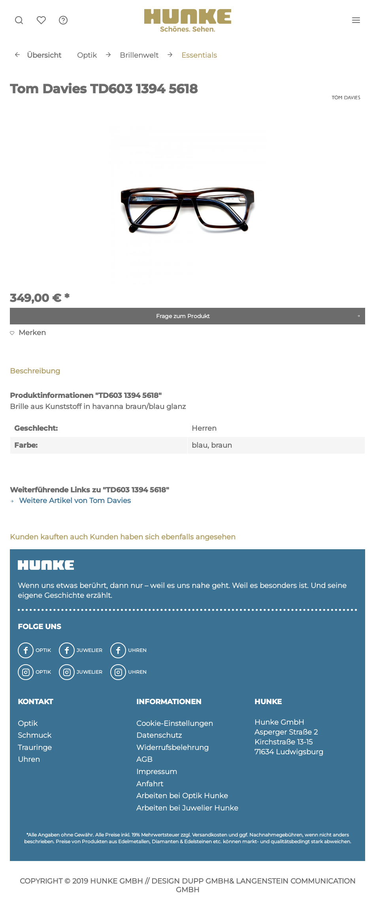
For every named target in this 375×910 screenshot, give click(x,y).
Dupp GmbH (205, 881)
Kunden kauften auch (49, 537)
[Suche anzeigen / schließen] (19, 20)
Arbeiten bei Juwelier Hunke (187, 808)
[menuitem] (63, 20)
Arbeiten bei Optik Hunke (182, 795)
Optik (28, 723)
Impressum (156, 771)
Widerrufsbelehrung (172, 747)
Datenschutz (159, 735)
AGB (144, 759)
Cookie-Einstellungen (174, 723)
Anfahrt (149, 784)
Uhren (29, 759)
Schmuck (34, 735)
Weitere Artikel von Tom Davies (70, 500)
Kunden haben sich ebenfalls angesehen (163, 537)
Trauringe (35, 747)
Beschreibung (35, 371)
